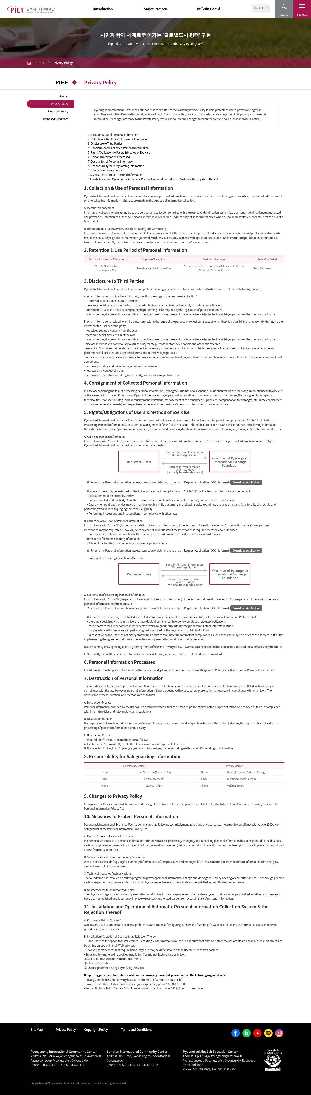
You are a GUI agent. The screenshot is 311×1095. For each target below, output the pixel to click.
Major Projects (155, 9)
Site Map (302, 14)
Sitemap (63, 96)
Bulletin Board (208, 9)
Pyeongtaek (91, 824)
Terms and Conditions (55, 119)
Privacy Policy (59, 104)
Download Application (246, 482)
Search (284, 14)
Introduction (102, 9)
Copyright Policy (58, 111)
